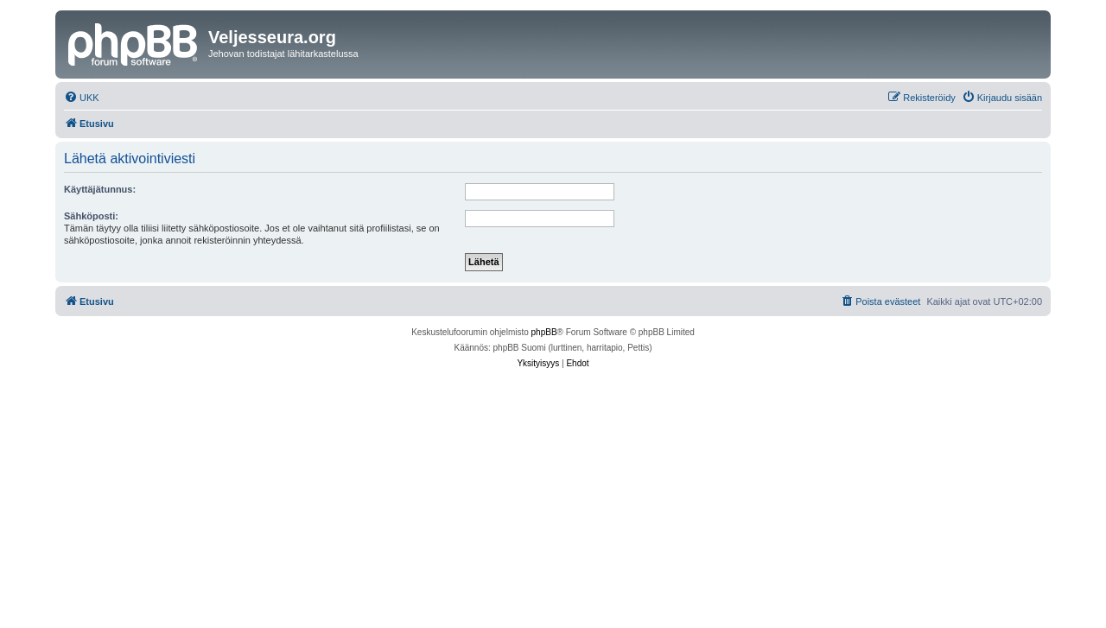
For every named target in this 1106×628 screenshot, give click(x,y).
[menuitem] (81, 97)
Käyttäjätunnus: (100, 189)
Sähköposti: (91, 216)
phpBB (544, 332)
